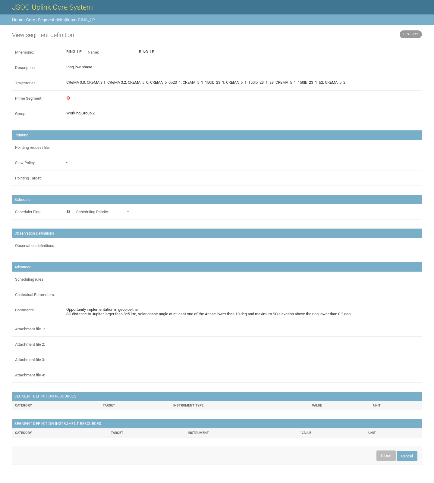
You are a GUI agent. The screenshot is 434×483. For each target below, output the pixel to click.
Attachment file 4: (30, 375)
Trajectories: (25, 83)
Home (17, 19)
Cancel (407, 456)
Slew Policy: (25, 162)
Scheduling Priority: (92, 212)
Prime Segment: (28, 98)
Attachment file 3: (30, 359)
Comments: (25, 310)
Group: (20, 113)
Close (386, 455)
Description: (25, 67)
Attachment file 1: (30, 329)
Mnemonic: (24, 52)
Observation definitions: (35, 245)
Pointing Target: (28, 178)
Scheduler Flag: (28, 212)
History (411, 34)
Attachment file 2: (30, 344)
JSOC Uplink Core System (52, 7)
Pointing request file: (32, 147)
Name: (93, 52)
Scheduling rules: (29, 279)
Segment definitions (56, 19)
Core (30, 19)
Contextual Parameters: (35, 294)
